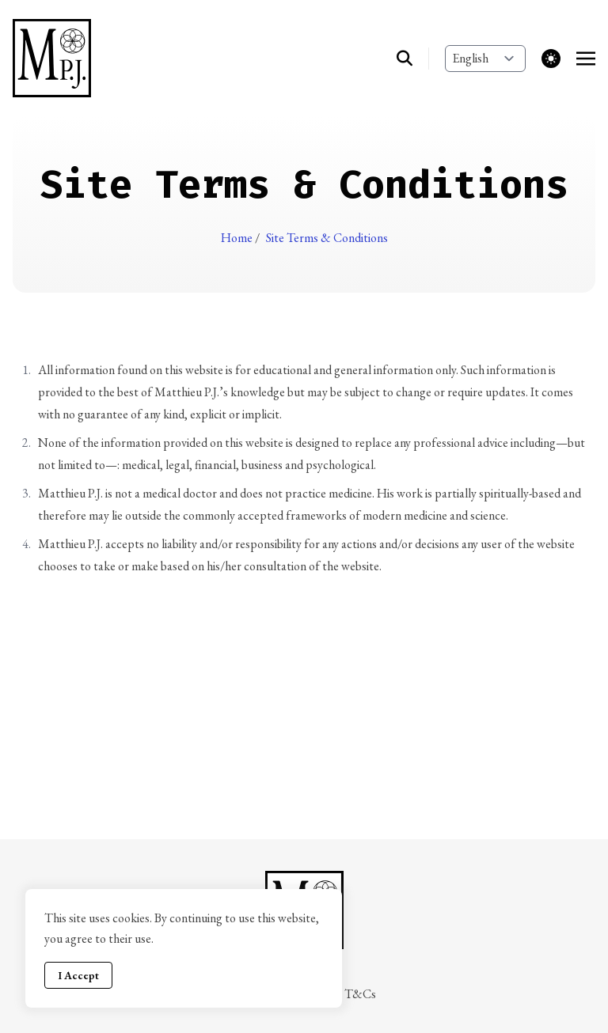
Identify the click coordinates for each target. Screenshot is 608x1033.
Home (238, 237)
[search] (413, 58)
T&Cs (360, 994)
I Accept (78, 975)
